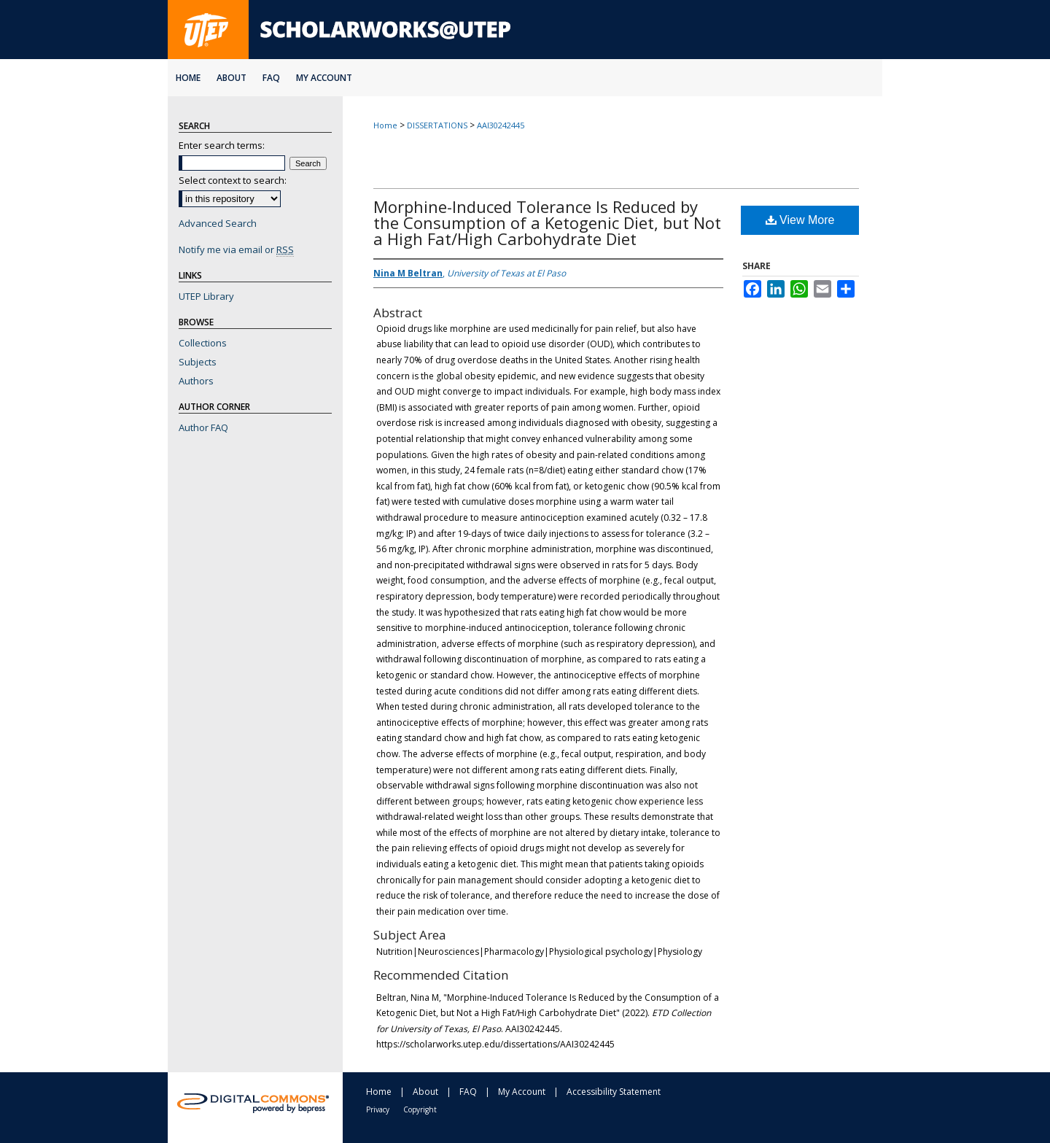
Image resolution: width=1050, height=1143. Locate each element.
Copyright (420, 1109)
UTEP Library (206, 296)
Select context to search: (233, 180)
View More (800, 220)
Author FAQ (203, 427)
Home (385, 125)
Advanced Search (218, 223)
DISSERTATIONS (437, 125)
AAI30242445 (500, 125)
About (425, 1091)
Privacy (377, 1109)
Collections (203, 342)
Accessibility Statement (614, 1091)
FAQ (468, 1091)
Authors (196, 380)
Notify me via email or (236, 249)
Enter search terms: (222, 145)
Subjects (198, 361)
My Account (521, 1091)
